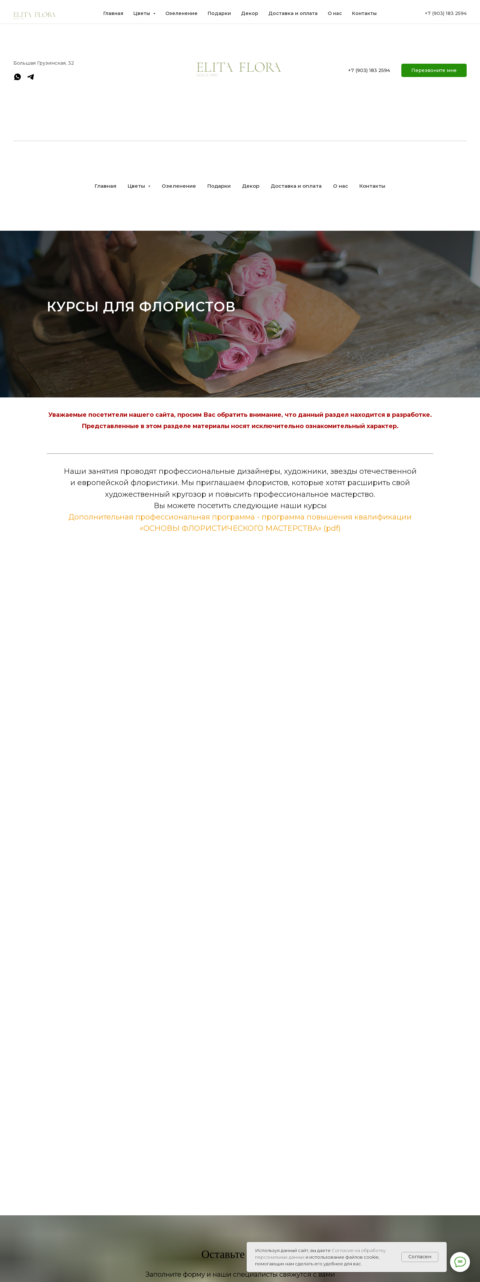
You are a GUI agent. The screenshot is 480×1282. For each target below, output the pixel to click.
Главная (105, 186)
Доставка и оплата (296, 186)
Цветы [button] (137, 186)
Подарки (219, 186)
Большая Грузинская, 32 (43, 63)
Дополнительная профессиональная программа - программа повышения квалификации (240, 516)
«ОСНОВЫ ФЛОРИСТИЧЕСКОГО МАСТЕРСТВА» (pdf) (240, 528)
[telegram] (30, 79)
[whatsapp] (17, 79)
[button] (434, 70)
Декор (250, 186)
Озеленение (179, 186)
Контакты (372, 186)
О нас (340, 186)
